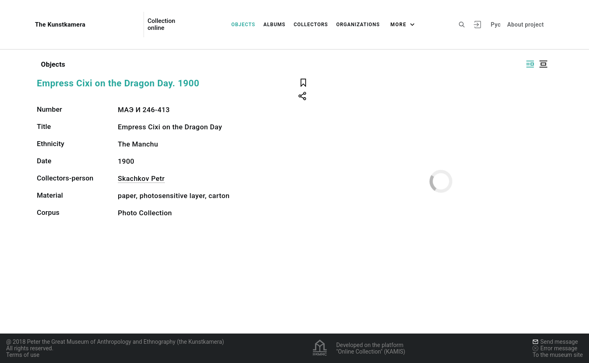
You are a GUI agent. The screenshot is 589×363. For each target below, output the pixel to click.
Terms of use (23, 355)
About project (525, 24)
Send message (555, 341)
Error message (555, 348)
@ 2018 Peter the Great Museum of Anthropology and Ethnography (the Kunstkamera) (115, 341)
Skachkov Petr (141, 178)
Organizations (358, 24)
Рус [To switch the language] (496, 24)
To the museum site (558, 355)
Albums (274, 24)
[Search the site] (461, 24)
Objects (243, 24)
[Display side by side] (530, 64)
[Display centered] (543, 64)
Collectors (311, 24)
